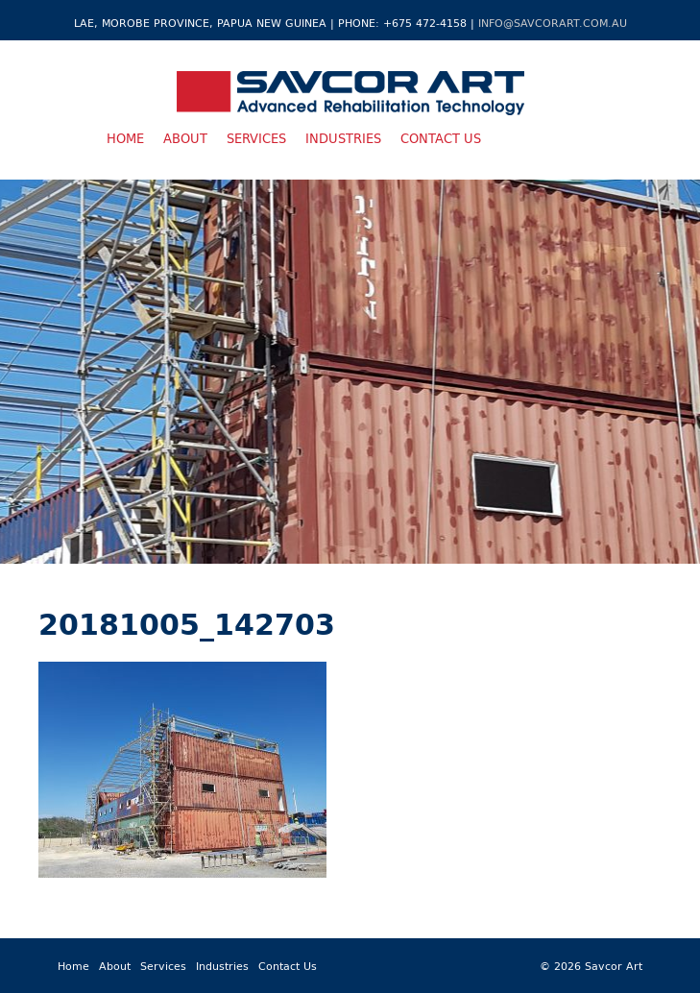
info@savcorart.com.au (552, 22)
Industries (343, 138)
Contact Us (440, 138)
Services (256, 138)
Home (125, 138)
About (185, 138)
